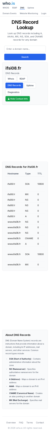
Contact (40, 422)
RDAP (14, 8)
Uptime (30, 8)
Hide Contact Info (18, 98)
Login (43, 13)
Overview (11, 422)
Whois (11, 78)
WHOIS (6, 8)
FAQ (21, 422)
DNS (22, 8)
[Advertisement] (25, 133)
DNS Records (14, 85)
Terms (29, 422)
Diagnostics (13, 92)
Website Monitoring (29, 13)
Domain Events (10, 13)
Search (25, 57)
